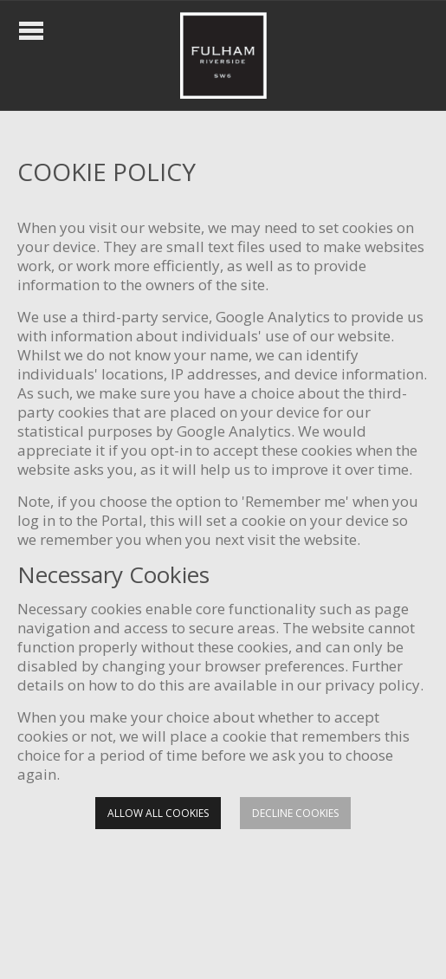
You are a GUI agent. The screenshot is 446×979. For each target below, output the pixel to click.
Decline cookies (295, 813)
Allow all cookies (158, 813)
